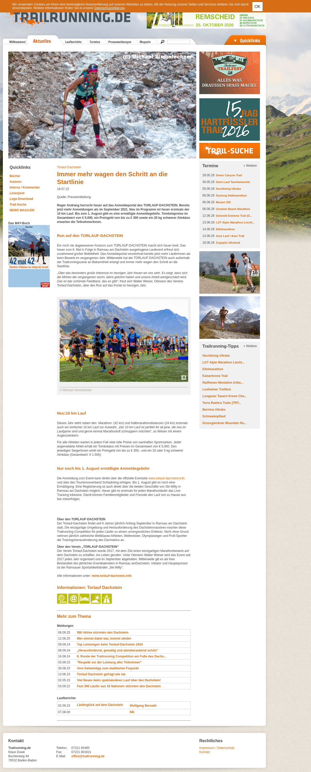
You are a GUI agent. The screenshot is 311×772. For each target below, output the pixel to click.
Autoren (16, 182)
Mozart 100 (223, 202)
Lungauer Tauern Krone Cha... (224, 396)
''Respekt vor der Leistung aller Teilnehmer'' (109, 662)
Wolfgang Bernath (143, 705)
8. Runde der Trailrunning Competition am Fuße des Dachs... (121, 656)
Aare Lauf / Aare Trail (230, 235)
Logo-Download (21, 199)
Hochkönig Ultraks (228, 188)
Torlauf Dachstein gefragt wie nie (101, 674)
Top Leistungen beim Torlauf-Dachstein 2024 (110, 644)
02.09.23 (64, 705)
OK (257, 6)
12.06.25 (64, 638)
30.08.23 (64, 668)
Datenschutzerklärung (109, 8)
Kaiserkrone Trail (215, 376)
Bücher (15, 176)
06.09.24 (64, 650)
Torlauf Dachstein (69, 167)
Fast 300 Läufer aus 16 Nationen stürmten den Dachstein (119, 686)
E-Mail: (61, 756)
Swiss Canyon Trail (229, 175)
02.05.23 (64, 680)
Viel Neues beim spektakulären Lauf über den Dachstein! (119, 680)
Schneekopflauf (213, 416)
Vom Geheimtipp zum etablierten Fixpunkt (108, 668)
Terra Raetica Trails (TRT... (221, 403)
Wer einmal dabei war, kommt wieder (104, 638)
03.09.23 (64, 662)
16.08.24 (64, 656)
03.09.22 (64, 686)
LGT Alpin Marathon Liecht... (235, 222)
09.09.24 (64, 644)
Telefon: (61, 748)
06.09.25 (64, 632)
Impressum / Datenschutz (217, 748)
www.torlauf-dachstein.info (167, 478)
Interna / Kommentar (25, 187)
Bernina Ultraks (213, 409)
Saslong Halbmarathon (231, 195)
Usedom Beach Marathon (233, 208)
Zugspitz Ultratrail (228, 242)
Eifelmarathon (225, 229)
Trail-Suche (18, 204)
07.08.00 (64, 712)
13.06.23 (64, 674)
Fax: (59, 752)
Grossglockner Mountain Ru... (224, 423)
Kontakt (204, 752)
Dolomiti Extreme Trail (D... (234, 215)
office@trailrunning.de (87, 756)
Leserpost (17, 193)
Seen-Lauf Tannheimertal (233, 182)
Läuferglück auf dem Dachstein (100, 705)
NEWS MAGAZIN (22, 210)
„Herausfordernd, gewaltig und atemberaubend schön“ (117, 650)
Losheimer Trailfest (216, 389)
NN (132, 712)
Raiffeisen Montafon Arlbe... (222, 382)
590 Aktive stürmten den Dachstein (103, 632)
